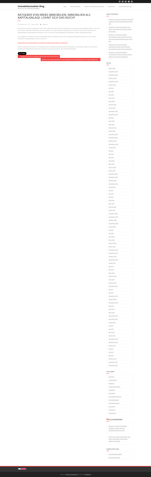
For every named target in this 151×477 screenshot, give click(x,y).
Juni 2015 (111, 329)
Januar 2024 (112, 108)
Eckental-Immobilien (114, 457)
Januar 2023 (112, 131)
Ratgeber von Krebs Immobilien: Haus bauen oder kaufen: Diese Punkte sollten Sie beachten (120, 29)
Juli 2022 (111, 151)
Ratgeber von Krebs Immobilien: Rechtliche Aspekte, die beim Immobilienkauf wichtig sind (121, 22)
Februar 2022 (112, 167)
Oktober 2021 (113, 180)
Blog (65, 6)
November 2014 (113, 339)
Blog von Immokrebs (115, 419)
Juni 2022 (111, 154)
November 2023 (113, 114)
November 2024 (113, 75)
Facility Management (114, 387)
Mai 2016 (111, 306)
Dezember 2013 (113, 362)
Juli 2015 (111, 326)
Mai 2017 (111, 293)
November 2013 (113, 365)
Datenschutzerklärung (125, 6)
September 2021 (113, 184)
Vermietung (112, 410)
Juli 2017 (111, 289)
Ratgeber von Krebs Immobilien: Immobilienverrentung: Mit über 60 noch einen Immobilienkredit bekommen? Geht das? (120, 38)
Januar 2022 (112, 170)
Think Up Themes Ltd (71, 474)
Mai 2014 (111, 355)
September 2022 (113, 144)
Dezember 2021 (113, 174)
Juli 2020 (111, 230)
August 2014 (112, 345)
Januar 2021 (112, 210)
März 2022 (112, 164)
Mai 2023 (111, 118)
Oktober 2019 (113, 256)
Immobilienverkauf (114, 403)
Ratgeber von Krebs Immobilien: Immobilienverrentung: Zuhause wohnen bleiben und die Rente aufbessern (120, 55)
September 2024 (113, 81)
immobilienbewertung (115, 397)
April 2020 (111, 236)
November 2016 (113, 296)
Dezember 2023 (113, 111)
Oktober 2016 (113, 299)
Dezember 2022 (113, 134)
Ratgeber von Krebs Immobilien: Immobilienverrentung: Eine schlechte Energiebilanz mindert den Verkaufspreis (120, 47)
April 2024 (111, 98)
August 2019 (112, 263)
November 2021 (113, 177)
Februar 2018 (112, 283)
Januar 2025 (112, 68)
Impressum (111, 6)
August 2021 (112, 187)
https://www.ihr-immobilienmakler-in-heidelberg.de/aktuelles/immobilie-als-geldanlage (43, 43)
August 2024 (112, 85)
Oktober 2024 (113, 78)
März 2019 (112, 273)
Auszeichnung (113, 380)
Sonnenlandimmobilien (115, 454)
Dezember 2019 (113, 250)
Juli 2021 (111, 190)
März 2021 (112, 203)
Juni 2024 (111, 91)
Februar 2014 (112, 359)
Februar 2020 (112, 243)
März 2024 (112, 101)
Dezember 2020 (113, 213)
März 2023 (112, 124)
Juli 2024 (111, 88)
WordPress (88, 474)
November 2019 (113, 253)
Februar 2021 (112, 207)
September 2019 (113, 260)
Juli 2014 (111, 349)
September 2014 (113, 342)
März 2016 (112, 312)
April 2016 (111, 309)
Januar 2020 (112, 246)
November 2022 (113, 137)
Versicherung (112, 413)
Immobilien (112, 393)
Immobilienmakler (114, 400)
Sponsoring (112, 406)
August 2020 (112, 227)
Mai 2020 (111, 233)
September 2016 (113, 303)
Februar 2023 (112, 128)
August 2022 (112, 147)
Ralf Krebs (24, 24)
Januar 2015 (112, 336)
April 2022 (111, 161)
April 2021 (111, 200)
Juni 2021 (111, 194)
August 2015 (112, 322)
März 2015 (112, 332)
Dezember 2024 (113, 71)
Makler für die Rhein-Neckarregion (94, 6)
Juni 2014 (111, 352)
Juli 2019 (111, 266)
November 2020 (113, 217)
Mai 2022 (111, 157)
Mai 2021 (111, 197)
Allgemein (45, 24)
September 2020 (113, 223)
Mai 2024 (111, 95)
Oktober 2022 (113, 141)
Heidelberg (112, 390)
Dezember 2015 (113, 316)
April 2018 (111, 279)
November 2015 (113, 319)
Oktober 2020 (113, 220)
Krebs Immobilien (75, 6)
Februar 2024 (112, 104)
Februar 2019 (112, 276)
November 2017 (113, 286)
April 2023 (111, 121)
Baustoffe (111, 383)
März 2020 (112, 240)
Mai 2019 (111, 270)
